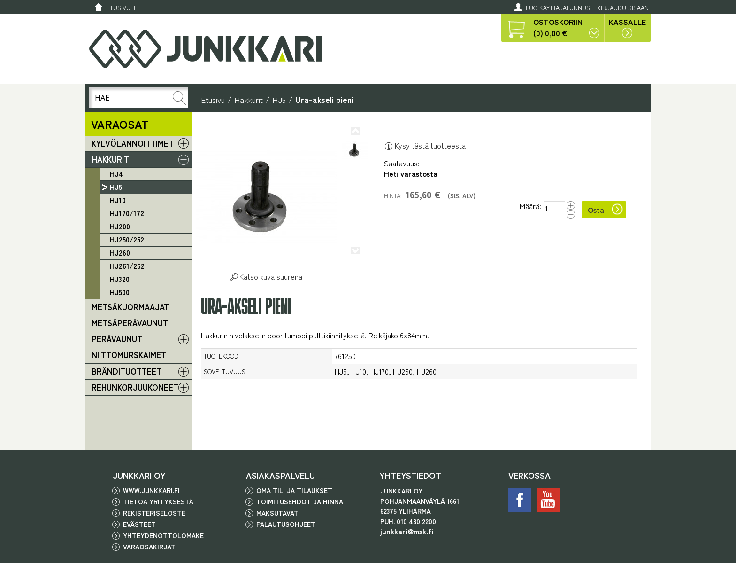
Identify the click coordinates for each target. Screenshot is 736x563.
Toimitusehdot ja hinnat (301, 501)
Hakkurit (248, 99)
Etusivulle (123, 7)
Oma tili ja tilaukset (294, 490)
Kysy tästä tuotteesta (425, 145)
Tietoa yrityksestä (158, 501)
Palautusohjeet (285, 524)
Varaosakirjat (149, 546)
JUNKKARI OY (139, 475)
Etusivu (213, 99)
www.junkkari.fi (151, 490)
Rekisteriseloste (154, 512)
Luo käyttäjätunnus (558, 7)
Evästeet (139, 524)
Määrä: (530, 206)
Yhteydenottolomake (163, 535)
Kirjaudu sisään (623, 7)
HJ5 (279, 99)
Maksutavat (277, 512)
